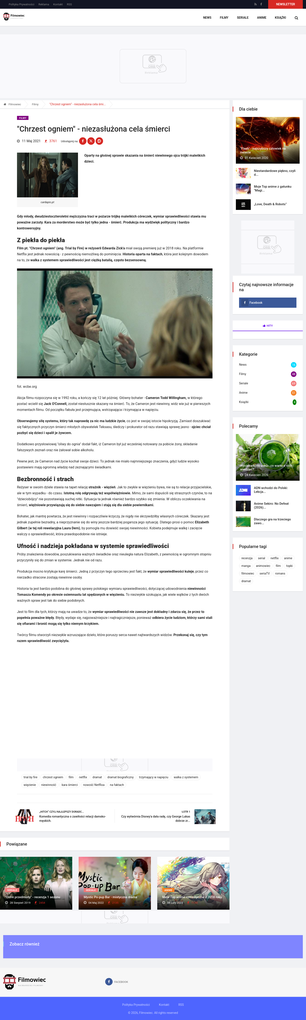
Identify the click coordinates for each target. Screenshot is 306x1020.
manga (246, 566)
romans (280, 573)
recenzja (246, 558)
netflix (83, 776)
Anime (261, 18)
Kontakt (58, 4)
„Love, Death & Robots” (270, 204)
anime (288, 558)
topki (289, 566)
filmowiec (247, 573)
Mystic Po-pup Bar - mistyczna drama (110, 897)
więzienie (30, 784)
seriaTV (265, 573)
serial (261, 558)
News (207, 18)
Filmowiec (12, 104)
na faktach (117, 784)
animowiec (263, 566)
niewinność (48, 784)
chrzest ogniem (53, 776)
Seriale (242, 18)
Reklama (43, 4)
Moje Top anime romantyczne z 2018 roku (192, 897)
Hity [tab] (268, 325)
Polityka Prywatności (21, 4)
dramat (97, 776)
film (71, 776)
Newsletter (285, 4)
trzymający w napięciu (153, 776)
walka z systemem (186, 776)
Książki (280, 18)
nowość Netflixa (94, 784)
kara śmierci (70, 784)
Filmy (224, 18)
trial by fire (30, 776)
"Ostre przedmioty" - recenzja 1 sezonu (32, 897)
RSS (69, 4)
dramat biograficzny (120, 776)
